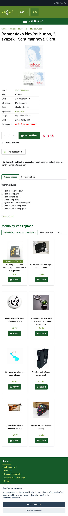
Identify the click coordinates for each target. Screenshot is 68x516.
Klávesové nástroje (8, 29)
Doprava (7, 470)
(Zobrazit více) (7, 216)
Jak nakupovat (10, 467)
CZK (24, 12)
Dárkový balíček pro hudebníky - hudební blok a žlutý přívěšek (14, 268)
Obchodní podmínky (12, 474)
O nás (6, 481)
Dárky (59, 232)
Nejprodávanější (46, 232)
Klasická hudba (36, 29)
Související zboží (28, 177)
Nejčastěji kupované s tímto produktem (20, 232)
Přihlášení (60, 3)
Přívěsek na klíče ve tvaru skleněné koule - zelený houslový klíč (41, 321)
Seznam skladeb (10, 177)
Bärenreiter (20, 111)
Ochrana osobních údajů (14, 477)
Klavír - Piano (23, 29)
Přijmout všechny (34, 504)
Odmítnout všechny (34, 511)
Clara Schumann (22, 90)
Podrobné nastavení (11, 498)
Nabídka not (34, 21)
